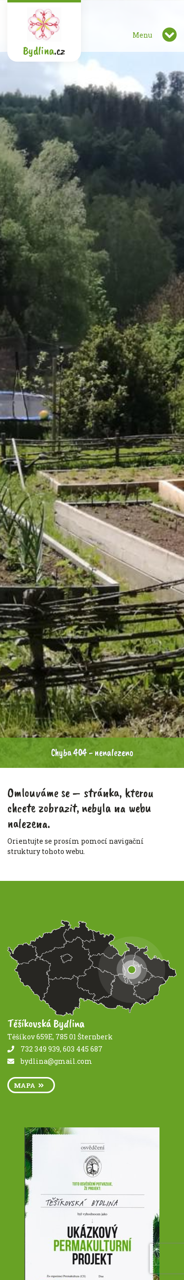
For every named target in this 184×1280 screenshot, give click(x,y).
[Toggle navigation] (169, 34)
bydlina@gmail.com (56, 1061)
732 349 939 (40, 1049)
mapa (29, 1085)
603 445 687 (83, 1049)
